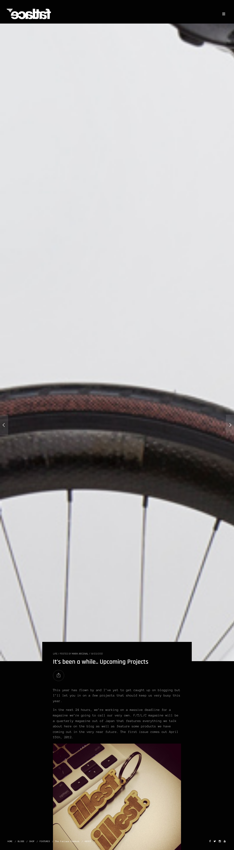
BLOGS (21, 841)
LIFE (55, 653)
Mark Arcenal (80, 653)
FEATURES (45, 841)
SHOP (32, 841)
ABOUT (88, 841)
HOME (10, 841)
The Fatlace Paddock (67, 841)
